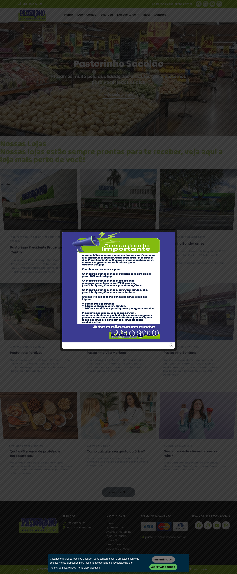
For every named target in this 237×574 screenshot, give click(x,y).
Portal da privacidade (88, 567)
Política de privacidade (62, 567)
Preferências (163, 559)
